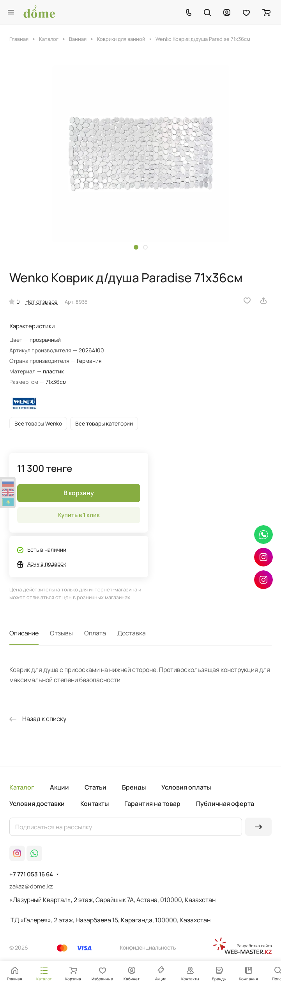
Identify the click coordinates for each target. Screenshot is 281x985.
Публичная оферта (225, 803)
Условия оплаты (186, 787)
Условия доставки (37, 803)
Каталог (21, 787)
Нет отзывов (41, 301)
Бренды (134, 787)
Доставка (131, 633)
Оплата (95, 633)
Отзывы (61, 633)
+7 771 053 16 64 (31, 874)
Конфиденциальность (148, 947)
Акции (59, 787)
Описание (24, 633)
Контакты (94, 803)
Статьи (95, 787)
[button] (136, 247)
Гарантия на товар (152, 803)
